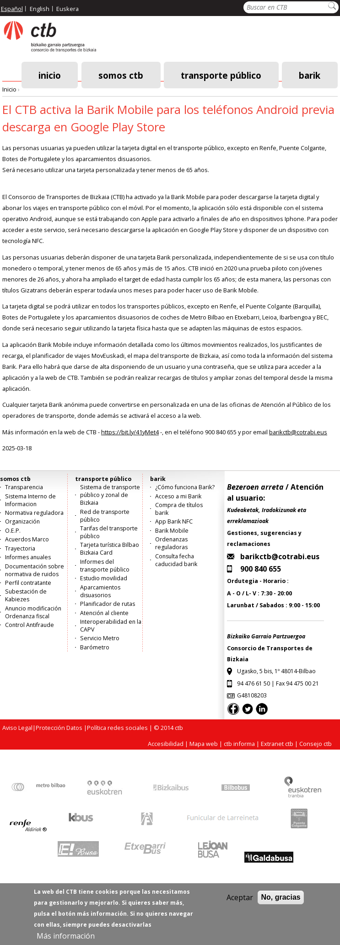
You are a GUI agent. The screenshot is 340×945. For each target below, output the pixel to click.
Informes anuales (28, 557)
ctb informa (239, 744)
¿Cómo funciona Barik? (185, 487)
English (39, 9)
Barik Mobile (172, 531)
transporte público (221, 75)
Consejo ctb (315, 744)
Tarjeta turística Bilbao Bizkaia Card (109, 548)
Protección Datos (59, 728)
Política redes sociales (117, 728)
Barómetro (94, 647)
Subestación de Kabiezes (26, 595)
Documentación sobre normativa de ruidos (34, 570)
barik (309, 75)
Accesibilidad (165, 744)
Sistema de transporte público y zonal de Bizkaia (110, 495)
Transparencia (24, 487)
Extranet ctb (277, 744)
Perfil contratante (28, 583)
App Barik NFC (174, 521)
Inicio (49, 75)
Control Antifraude (29, 625)
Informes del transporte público (105, 565)
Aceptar (240, 903)
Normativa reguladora (34, 513)
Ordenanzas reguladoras (171, 543)
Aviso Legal (17, 728)
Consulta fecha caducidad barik (176, 560)
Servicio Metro (99, 638)
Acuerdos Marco (27, 539)
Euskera (67, 9)
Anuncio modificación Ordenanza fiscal (33, 612)
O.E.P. (13, 531)
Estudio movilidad (103, 578)
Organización (22, 521)
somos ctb (120, 75)
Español (12, 9)
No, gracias (280, 903)
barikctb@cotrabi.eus (298, 432)
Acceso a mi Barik (178, 496)
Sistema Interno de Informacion (30, 500)
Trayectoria (20, 548)
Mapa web (203, 744)
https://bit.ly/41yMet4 (130, 432)
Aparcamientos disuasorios (100, 591)
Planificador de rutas (107, 604)
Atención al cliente (104, 613)
